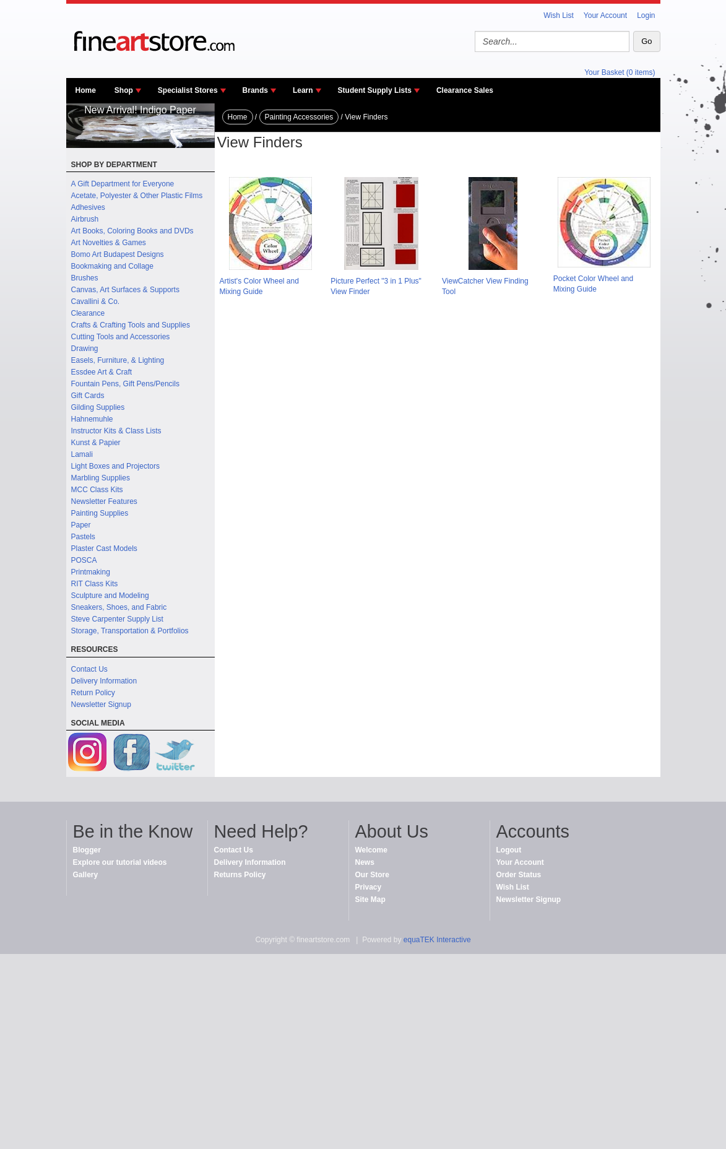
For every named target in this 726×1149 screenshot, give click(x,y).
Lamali (82, 454)
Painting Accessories (299, 117)
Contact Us (89, 669)
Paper (81, 525)
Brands (255, 90)
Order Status (519, 874)
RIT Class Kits (94, 583)
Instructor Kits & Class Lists (116, 431)
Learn (303, 90)
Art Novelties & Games (108, 242)
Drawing (84, 348)
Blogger (87, 850)
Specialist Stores (188, 90)
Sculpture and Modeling (110, 595)
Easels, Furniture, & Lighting (118, 360)
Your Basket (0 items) (619, 72)
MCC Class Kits (97, 489)
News (364, 862)
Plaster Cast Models (104, 548)
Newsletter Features (104, 501)
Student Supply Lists (375, 90)
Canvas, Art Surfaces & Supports (125, 289)
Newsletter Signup (101, 704)
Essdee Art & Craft (101, 372)
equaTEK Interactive (437, 939)
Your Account (605, 15)
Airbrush (85, 219)
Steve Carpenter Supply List (117, 619)
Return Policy (93, 692)
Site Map (370, 899)
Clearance (88, 313)
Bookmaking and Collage (112, 266)
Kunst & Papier (96, 442)
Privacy (368, 887)
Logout (509, 850)
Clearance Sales (464, 90)
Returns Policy (240, 874)
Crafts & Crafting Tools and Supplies (131, 325)
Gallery (85, 874)
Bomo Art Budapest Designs (117, 254)
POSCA (84, 560)
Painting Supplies (100, 513)
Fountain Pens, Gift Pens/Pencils (125, 383)
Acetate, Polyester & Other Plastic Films (137, 195)
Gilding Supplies (98, 407)
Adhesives (88, 207)
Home (86, 90)
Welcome (371, 850)
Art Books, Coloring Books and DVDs (132, 231)
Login (646, 15)
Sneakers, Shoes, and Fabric (119, 607)
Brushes (84, 278)
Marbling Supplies (100, 478)
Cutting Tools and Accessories (120, 336)
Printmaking (90, 572)
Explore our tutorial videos (120, 862)
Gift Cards (88, 395)
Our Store (372, 874)
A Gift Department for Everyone (123, 184)
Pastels (83, 536)
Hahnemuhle (92, 419)
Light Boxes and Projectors (115, 466)
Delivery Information (104, 681)
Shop (124, 90)
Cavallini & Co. (95, 301)
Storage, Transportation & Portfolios (130, 631)
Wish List (558, 15)
